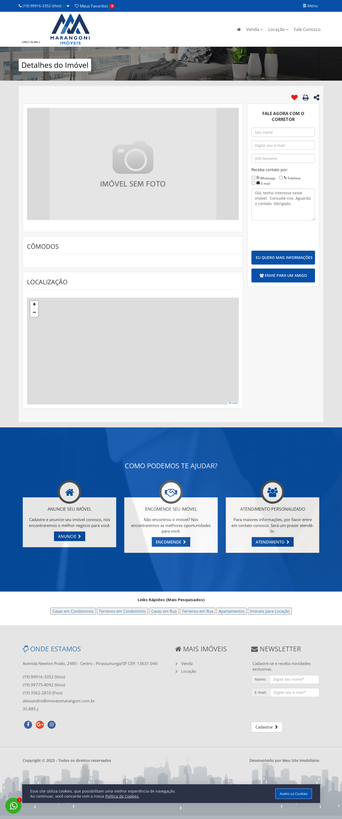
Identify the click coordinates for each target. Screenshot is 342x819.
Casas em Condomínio (73, 611)
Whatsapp (267, 178)
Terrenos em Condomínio (122, 611)
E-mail (265, 183)
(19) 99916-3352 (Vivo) (44, 5)
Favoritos (91, 6)
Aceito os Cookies (294, 793)
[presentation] (292, 235)
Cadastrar (266, 727)
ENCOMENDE (171, 542)
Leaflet (233, 403)
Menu (310, 5)
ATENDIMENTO (273, 542)
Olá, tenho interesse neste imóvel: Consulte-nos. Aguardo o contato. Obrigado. (283, 204)
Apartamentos (231, 611)
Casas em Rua (164, 611)
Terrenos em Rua (197, 611)
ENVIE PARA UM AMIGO (283, 275)
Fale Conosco (307, 29)
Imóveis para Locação (270, 611)
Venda (254, 29)
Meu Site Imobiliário (300, 760)
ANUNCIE (69, 536)
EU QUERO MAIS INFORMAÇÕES (284, 257)
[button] (34, 305)
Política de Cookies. (122, 796)
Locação (278, 29)
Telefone (294, 178)
